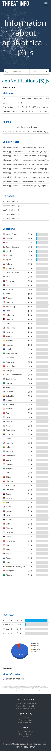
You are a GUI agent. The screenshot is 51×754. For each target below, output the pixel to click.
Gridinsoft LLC (25, 744)
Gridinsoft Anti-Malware (25, 703)
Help (25, 727)
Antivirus (25, 717)
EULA (32, 746)
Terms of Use (40, 744)
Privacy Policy (22, 746)
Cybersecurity (25, 713)
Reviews (25, 737)
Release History (25, 734)
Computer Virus (25, 720)
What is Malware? (25, 723)
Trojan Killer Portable (25, 706)
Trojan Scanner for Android (26, 709)
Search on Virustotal (15, 678)
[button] (39, 71)
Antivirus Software (25, 699)
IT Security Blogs (25, 731)
